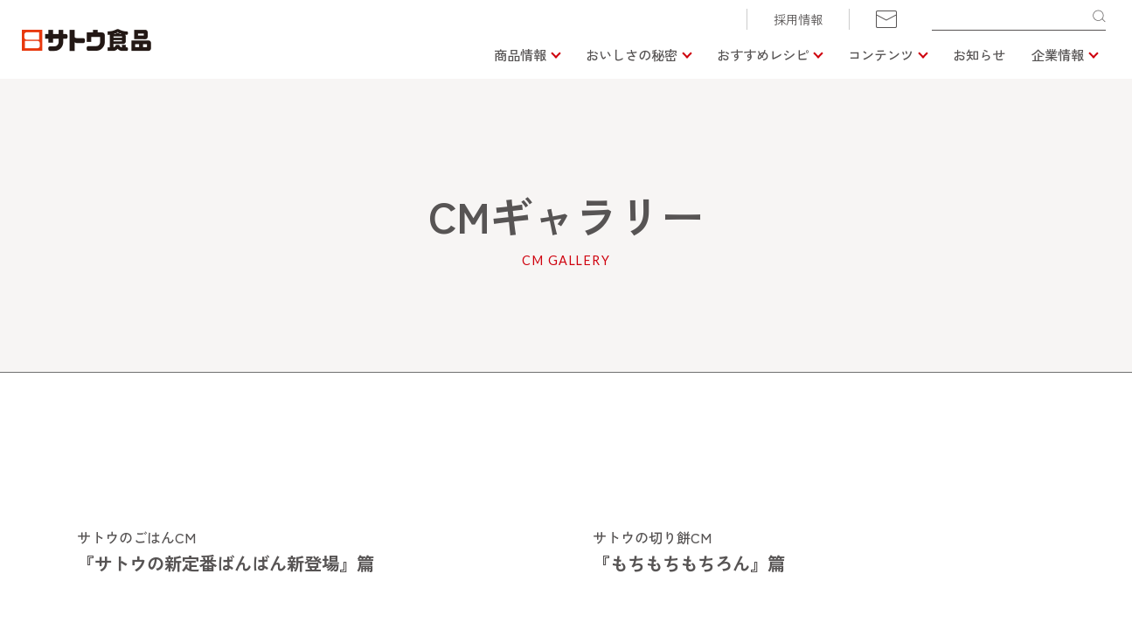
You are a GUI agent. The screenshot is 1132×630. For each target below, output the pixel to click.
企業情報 (1057, 54)
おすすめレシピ (763, 54)
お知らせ (979, 54)
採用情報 (798, 19)
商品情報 (520, 54)
